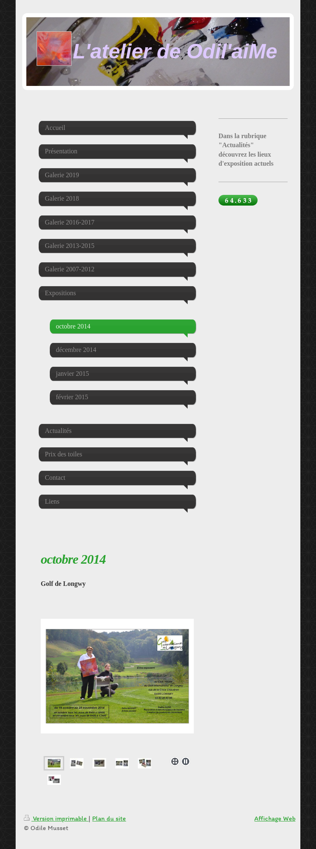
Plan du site (109, 818)
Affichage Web (274, 818)
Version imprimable (56, 818)
